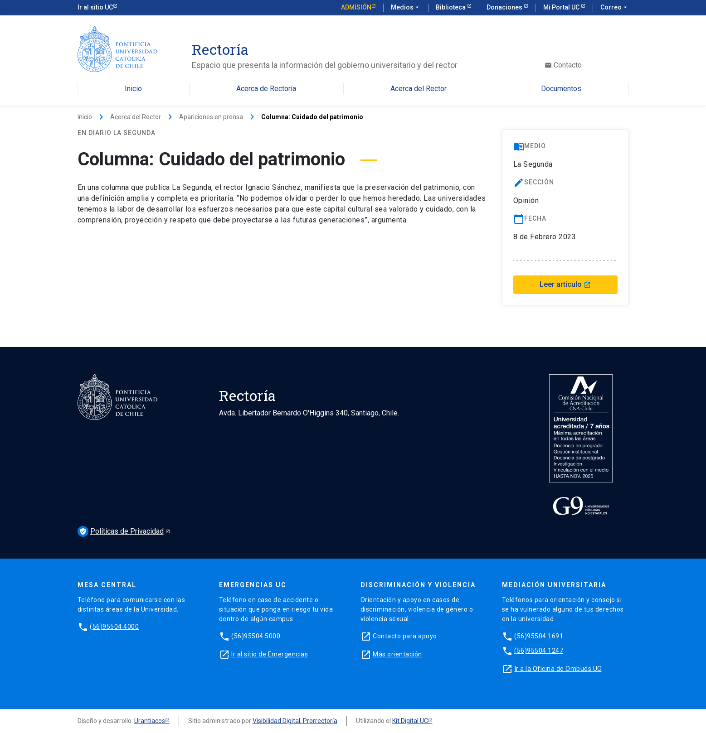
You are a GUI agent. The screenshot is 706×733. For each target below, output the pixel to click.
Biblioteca (451, 7)
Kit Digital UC (410, 720)
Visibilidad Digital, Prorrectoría (295, 720)
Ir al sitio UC (95, 7)
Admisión (356, 7)
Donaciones (505, 7)
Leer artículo (565, 284)
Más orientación (397, 654)
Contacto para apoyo (405, 636)
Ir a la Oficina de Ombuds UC (558, 668)
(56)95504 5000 (255, 636)
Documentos (561, 89)
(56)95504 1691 (538, 636)
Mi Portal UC (562, 7)
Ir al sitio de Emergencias (269, 654)
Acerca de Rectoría (266, 89)
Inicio (133, 89)
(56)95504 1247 (538, 650)
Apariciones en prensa (211, 117)
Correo (614, 8)
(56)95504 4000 (114, 626)
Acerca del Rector (418, 89)
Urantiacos (149, 720)
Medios (406, 8)
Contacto (563, 65)
